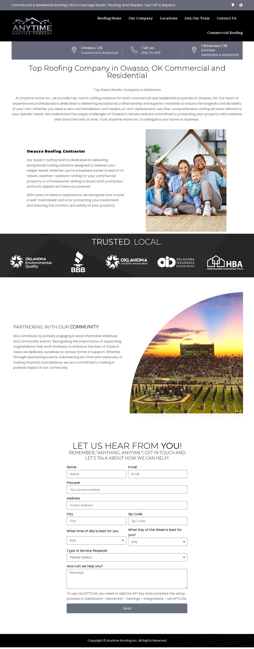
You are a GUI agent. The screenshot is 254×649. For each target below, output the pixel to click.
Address (73, 499)
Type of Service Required (87, 552)
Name (71, 468)
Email (132, 468)
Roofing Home (110, 18)
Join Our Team (197, 18)
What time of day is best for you (92, 532)
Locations (168, 18)
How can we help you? (85, 567)
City (70, 515)
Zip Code (135, 515)
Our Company (141, 18)
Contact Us (226, 18)
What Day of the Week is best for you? (155, 534)
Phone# (73, 484)
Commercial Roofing (225, 32)
